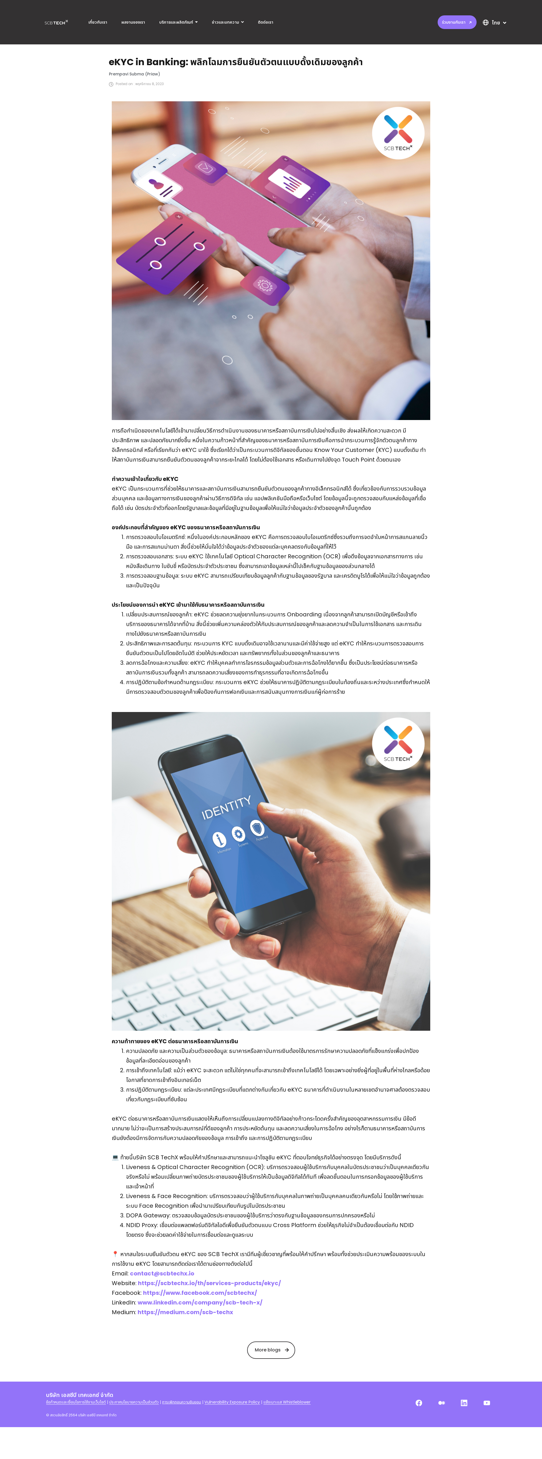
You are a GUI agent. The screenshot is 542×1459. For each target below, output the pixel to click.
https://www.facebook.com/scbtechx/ (200, 1316)
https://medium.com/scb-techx (185, 1335)
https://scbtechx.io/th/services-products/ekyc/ (209, 1306)
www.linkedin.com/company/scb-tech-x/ (200, 1326)
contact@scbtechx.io (162, 1297)
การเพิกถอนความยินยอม (181, 1425)
